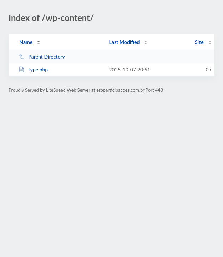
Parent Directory (42, 57)
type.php (33, 69)
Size (199, 42)
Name (25, 42)
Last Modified (124, 42)
